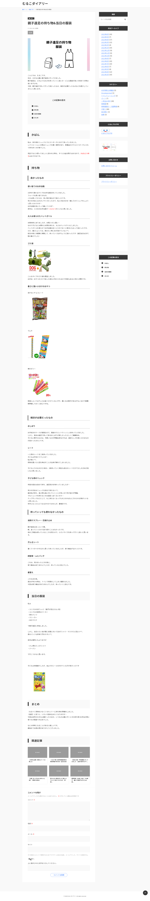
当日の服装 (37, 114)
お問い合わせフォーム (109, 166)
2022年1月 (105, 48)
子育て (103, 109)
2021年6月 (105, 66)
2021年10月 (105, 56)
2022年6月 (105, 34)
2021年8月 (105, 61)
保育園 (103, 104)
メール (31, 834)
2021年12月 (105, 50)
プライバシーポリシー (109, 181)
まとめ (36, 118)
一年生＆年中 (106, 101)
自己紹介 (104, 112)
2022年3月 (105, 42)
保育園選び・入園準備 (109, 106)
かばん (36, 106)
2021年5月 (105, 69)
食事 (102, 114)
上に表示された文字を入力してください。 (42, 863)
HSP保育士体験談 (107, 90)
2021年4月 (105, 72)
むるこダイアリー (35, 3)
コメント (31, 800)
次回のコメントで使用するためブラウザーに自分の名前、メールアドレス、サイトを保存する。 (59, 855)
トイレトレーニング (108, 96)
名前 (30, 823)
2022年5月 (105, 37)
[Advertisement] (113, 220)
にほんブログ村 (106, 133)
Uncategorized (106, 93)
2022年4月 (105, 39)
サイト (30, 844)
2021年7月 (105, 64)
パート (103, 98)
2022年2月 (105, 45)
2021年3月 (105, 74)
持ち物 (36, 110)
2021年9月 (105, 58)
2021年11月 (105, 53)
